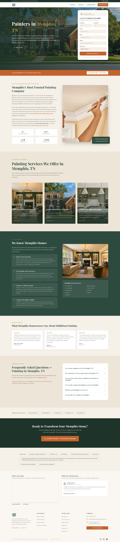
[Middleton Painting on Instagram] (103, 539)
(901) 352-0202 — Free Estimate (97, 73)
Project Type (82, 46)
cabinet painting (35, 38)
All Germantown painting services (80, 454)
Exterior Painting (40, 519)
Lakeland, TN (80, 413)
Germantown (37, 113)
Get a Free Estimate (97, 528)
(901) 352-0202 (104, 1)
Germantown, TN (33, 413)
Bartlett (51, 113)
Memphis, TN (65, 516)
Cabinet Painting (40, 522)
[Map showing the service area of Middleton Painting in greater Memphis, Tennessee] (35, 491)
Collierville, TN (46, 413)
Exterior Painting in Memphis (28, 464)
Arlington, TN (69, 413)
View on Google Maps (16, 504)
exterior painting (22, 38)
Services (73, 5)
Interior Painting (40, 516)
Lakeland (22, 116)
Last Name (96, 23)
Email (81, 34)
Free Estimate (103, 5)
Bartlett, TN (57, 413)
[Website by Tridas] (56, 539)
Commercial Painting (41, 525)
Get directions (26, 504)
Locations (81, 5)
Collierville (45, 113)
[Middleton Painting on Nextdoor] (107, 539)
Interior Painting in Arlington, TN (37, 454)
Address (81, 40)
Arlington (14, 116)
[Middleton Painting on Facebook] (100, 539)
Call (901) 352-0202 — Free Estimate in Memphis (60, 439)
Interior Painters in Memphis (46, 464)
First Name (82, 23)
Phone (81, 29)
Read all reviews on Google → (69, 493)
